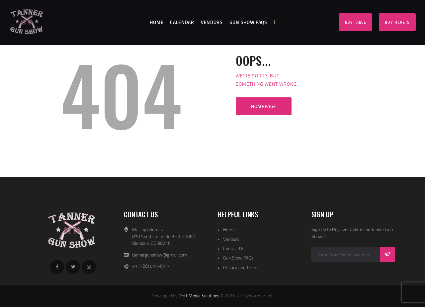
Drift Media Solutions (199, 295)
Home (229, 229)
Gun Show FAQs (238, 258)
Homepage (263, 106)
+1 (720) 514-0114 (151, 266)
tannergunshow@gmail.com (159, 255)
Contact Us (233, 248)
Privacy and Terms (241, 267)
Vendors (231, 239)
